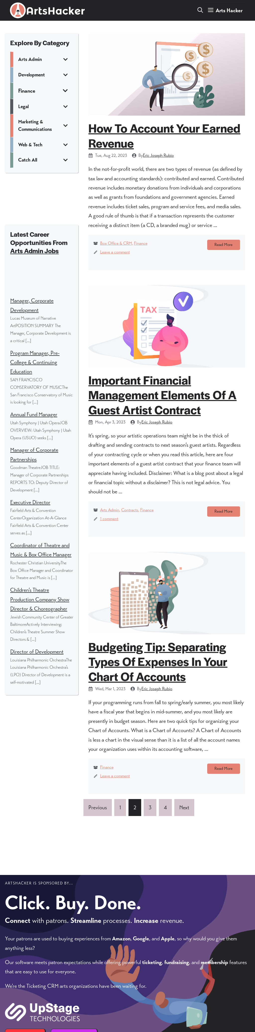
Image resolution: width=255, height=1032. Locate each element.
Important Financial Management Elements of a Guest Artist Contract (162, 405)
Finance (140, 243)
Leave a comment (115, 252)
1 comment (109, 529)
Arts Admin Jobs (34, 250)
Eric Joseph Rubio (158, 155)
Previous (97, 839)
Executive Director (30, 502)
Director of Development (37, 651)
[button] (200, 10)
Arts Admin (109, 520)
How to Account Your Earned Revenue (164, 135)
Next (184, 839)
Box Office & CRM (116, 243)
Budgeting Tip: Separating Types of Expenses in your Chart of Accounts (157, 682)
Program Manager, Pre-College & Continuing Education (35, 362)
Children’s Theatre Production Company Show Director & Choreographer (39, 599)
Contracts (129, 520)
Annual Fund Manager (33, 414)
